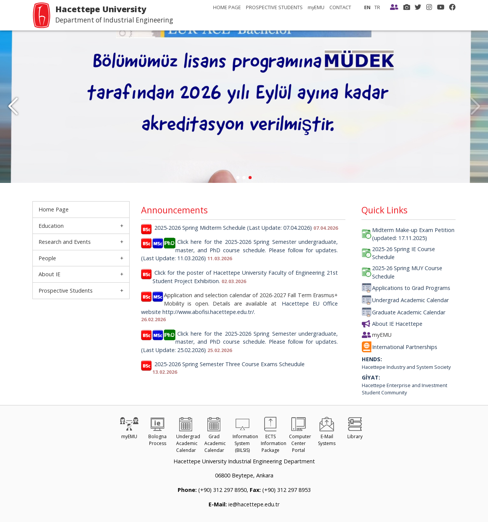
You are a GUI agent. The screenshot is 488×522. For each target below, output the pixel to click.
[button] (13, 106)
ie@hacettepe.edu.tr (253, 504)
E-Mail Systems (327, 433)
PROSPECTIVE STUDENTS (274, 7)
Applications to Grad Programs (411, 287)
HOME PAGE (227, 7)
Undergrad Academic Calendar (410, 300)
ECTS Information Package (273, 436)
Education (51, 225)
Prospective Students (66, 290)
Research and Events (65, 241)
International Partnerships (404, 347)
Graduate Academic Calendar (408, 312)
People (47, 258)
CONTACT (340, 7)
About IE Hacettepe (397, 323)
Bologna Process (157, 433)
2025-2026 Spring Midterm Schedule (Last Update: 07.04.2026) (233, 227)
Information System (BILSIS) (245, 436)
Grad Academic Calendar (215, 436)
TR (377, 7)
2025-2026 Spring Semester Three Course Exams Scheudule (229, 364)
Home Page (54, 209)
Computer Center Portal (300, 436)
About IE (49, 274)
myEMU (316, 7)
